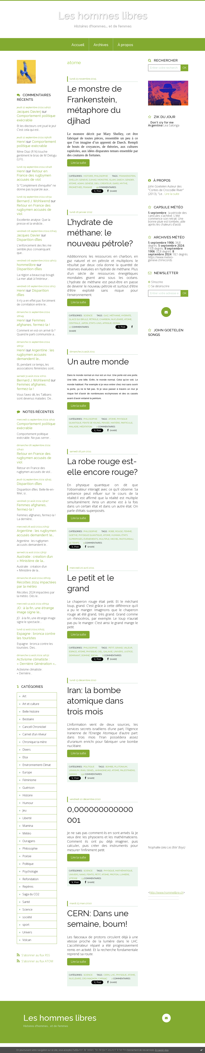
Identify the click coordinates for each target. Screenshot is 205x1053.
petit (111, 647)
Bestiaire (28, 719)
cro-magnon (89, 978)
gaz (106, 315)
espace (73, 651)
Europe (27, 772)
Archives (101, 45)
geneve (83, 180)
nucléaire (117, 319)
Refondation (30, 879)
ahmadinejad (103, 770)
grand (119, 647)
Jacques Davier (28, 235)
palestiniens (127, 770)
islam (112, 180)
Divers (26, 750)
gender (129, 180)
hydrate (126, 315)
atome (72, 183)
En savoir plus (162, 1050)
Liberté (27, 818)
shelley (73, 180)
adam (80, 183)
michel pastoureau (122, 539)
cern (107, 975)
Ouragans (28, 841)
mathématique (123, 870)
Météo (26, 833)
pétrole (93, 319)
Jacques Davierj (29, 111)
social (94, 655)
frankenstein (127, 176)
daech (120, 180)
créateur (105, 183)
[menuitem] (78, 44)
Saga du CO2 (30, 894)
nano (82, 874)
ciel (100, 651)
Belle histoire (30, 711)
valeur (128, 647)
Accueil (77, 45)
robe (111, 531)
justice (128, 651)
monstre (103, 180)
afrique (107, 323)
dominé (85, 655)
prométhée (75, 187)
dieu (96, 183)
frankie (87, 187)
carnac (102, 978)
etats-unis (95, 323)
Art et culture (30, 704)
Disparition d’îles (29, 240)
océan (116, 323)
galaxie (108, 651)
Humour (27, 803)
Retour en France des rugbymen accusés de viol (34, 175)
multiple (104, 539)
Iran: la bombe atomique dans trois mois (95, 700)
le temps (74, 543)
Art (24, 696)
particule (126, 422)
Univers (27, 932)
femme (128, 531)
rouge (119, 531)
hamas (73, 774)
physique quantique (90, 535)
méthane (115, 315)
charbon (104, 319)
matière (115, 422)
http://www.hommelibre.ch (166, 893)
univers (118, 651)
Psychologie (30, 871)
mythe (123, 183)
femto (90, 874)
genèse (89, 183)
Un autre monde (98, 361)
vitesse (73, 878)
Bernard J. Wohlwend (33, 201)
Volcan (26, 940)
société (27, 917)
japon (84, 323)
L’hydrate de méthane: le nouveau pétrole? (100, 232)
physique (91, 651)
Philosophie (30, 848)
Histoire (27, 795)
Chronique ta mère (34, 742)
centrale (74, 323)
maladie (73, 426)
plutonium (120, 766)
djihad (92, 180)
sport (25, 925)
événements (91, 539)
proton (114, 874)
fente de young (91, 422)
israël (90, 770)
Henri (21, 142)
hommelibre (26, 265)
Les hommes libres (102, 15)
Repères (27, 887)
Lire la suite (78, 162)
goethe (73, 535)
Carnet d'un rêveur (34, 734)
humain (115, 535)
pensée (106, 422)
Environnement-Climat (36, 765)
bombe (109, 766)
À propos (125, 45)
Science (27, 909)
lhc (113, 975)
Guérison (28, 788)
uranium (74, 770)
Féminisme (29, 780)
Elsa (25, 757)
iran (83, 770)
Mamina (27, 826)
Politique (28, 864)
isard (116, 183)
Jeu (24, 810)
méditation (86, 426)
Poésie (26, 856)
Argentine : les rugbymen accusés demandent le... (35, 354)
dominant (74, 655)
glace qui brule (78, 319)
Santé (26, 902)
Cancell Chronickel (34, 727)
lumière (124, 874)
